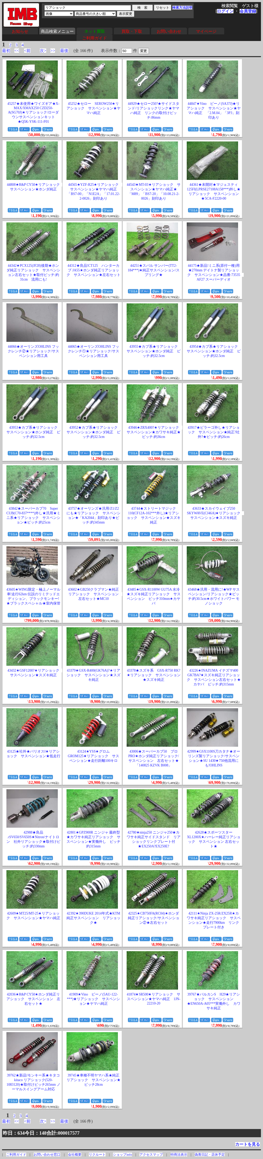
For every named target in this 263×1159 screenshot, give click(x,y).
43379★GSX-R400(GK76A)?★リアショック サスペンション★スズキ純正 (93, 675)
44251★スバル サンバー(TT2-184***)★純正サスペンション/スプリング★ (154, 270)
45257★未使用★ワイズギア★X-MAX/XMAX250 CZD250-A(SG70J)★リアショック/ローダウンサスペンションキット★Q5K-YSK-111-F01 (33, 113)
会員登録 (248, 11)
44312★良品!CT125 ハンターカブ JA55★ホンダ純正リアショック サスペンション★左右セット (93, 270)
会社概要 (74, 1154)
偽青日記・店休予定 (210, 1154)
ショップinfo (122, 1154)
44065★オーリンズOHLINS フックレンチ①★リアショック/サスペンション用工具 (93, 351)
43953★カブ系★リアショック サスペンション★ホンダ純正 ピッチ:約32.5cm (33, 432)
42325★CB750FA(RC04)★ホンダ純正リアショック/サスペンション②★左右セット (153, 918)
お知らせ (20, 31)
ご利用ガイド (94, 38)
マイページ (206, 31)
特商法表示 (179, 1154)
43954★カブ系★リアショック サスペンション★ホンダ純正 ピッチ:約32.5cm (214, 351)
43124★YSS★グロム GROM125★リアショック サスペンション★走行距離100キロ (93, 756)
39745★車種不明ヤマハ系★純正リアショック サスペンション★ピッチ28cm (93, 1079)
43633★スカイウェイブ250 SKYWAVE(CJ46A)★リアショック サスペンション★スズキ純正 (215, 513)
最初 (6, 50)
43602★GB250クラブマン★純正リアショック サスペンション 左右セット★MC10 (95, 594)
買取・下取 (131, 31)
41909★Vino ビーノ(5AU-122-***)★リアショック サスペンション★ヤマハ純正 (93, 999)
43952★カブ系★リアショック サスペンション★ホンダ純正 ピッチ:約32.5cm (94, 432)
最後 (64, 50)
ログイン (225, 11)
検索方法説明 (182, 7)
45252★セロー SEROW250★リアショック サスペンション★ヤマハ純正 (93, 108)
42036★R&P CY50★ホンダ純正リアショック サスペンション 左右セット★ (33, 999)
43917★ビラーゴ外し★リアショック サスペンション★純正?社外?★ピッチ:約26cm (214, 432)
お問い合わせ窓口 (47, 1154)
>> (52, 50)
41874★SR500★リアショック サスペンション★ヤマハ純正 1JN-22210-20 (153, 998)
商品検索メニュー (57, 31)
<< (16, 50)
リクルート (97, 1154)
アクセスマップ (151, 1154)
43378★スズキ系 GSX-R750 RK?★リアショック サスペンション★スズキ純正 (154, 675)
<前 (27, 50)
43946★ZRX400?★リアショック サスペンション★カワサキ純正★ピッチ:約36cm (155, 432)
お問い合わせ (169, 31)
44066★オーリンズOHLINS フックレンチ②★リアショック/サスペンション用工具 (33, 351)
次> (43, 50)
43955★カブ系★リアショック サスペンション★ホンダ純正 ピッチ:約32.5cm (154, 351)
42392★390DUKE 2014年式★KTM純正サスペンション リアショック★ (93, 918)
